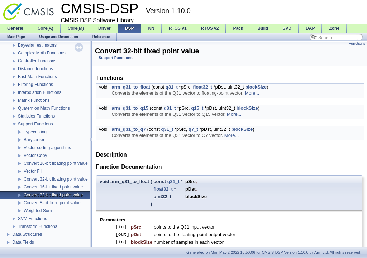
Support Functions (35, 123)
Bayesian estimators (37, 45)
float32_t (202, 87)
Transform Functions (37, 226)
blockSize (256, 87)
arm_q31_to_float (130, 87)
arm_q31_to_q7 (128, 129)
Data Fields (23, 242)
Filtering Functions (35, 84)
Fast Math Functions (37, 76)
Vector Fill (33, 171)
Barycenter (34, 139)
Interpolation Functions (39, 92)
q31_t (172, 87)
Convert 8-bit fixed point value (52, 202)
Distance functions (35, 68)
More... (252, 93)
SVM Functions (32, 218)
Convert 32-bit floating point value (56, 179)
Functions (357, 43)
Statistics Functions (36, 116)
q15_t (197, 108)
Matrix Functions (33, 100)
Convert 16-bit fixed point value (53, 187)
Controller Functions (37, 60)
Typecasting (35, 131)
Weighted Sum (38, 210)
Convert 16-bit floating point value (56, 163)
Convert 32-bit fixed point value (53, 194)
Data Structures (27, 234)
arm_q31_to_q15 (129, 108)
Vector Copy (35, 155)
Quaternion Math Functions (44, 108)
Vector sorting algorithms (47, 147)
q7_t (193, 129)
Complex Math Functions (42, 53)
